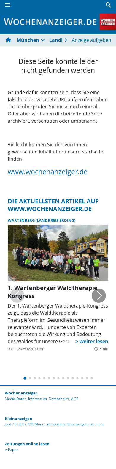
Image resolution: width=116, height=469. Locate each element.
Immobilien (55, 424)
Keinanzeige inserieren (85, 424)
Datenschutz (59, 398)
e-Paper (11, 449)
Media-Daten (15, 398)
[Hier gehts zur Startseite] (9, 40)
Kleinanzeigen (18, 418)
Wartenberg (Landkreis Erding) (41, 220)
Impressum (37, 398)
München (28, 40)
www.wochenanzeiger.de (48, 171)
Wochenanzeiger (21, 393)
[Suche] (109, 5)
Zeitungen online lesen (27, 443)
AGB (75, 398)
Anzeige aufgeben (91, 40)
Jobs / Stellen (15, 424)
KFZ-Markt (36, 424)
